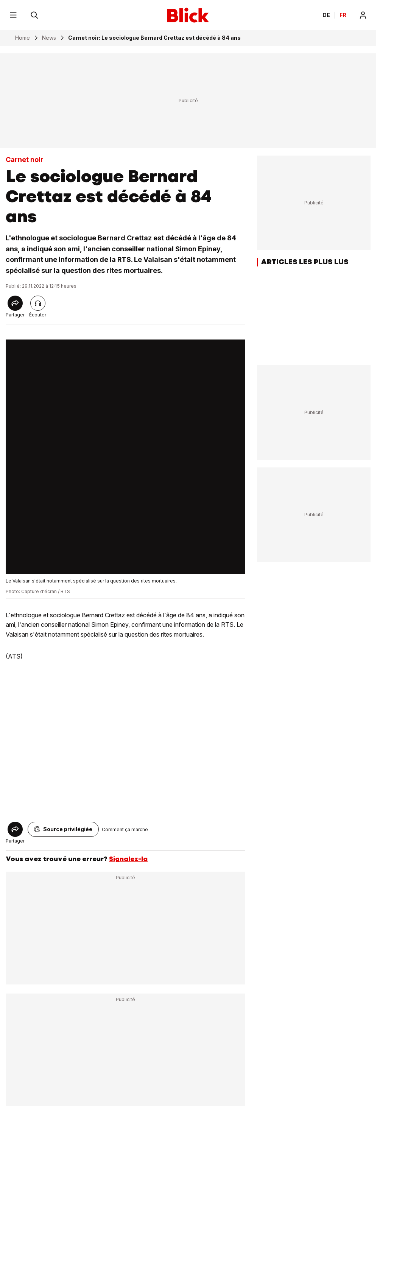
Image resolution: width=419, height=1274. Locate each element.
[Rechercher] (34, 15)
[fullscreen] (125, 457)
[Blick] (188, 15)
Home (22, 38)
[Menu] (13, 15)
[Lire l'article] (37, 303)
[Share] (15, 303)
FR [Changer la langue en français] (343, 15)
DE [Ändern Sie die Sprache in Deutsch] (326, 15)
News (49, 38)
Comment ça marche (125, 829)
